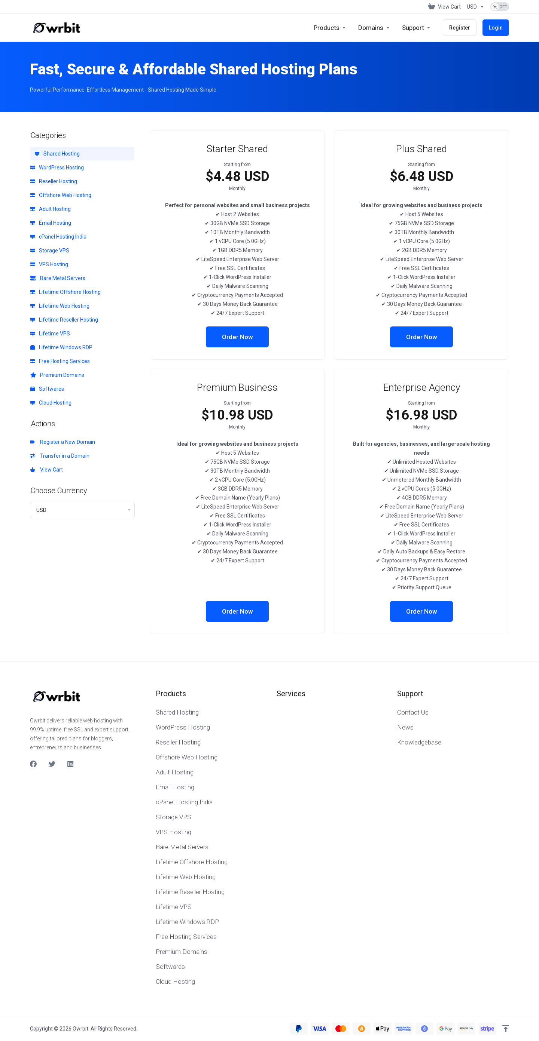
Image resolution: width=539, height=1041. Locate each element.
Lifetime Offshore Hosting (65, 292)
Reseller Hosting (53, 181)
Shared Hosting (57, 154)
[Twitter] (52, 764)
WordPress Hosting (57, 168)
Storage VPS (49, 251)
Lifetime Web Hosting (59, 306)
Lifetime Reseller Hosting (64, 320)
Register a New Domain (62, 442)
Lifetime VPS (50, 334)
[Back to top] (505, 1028)
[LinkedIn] (70, 764)
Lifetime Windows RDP (61, 347)
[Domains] (374, 28)
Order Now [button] (237, 337)
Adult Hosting (50, 209)
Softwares (47, 389)
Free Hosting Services (60, 361)
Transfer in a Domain (59, 456)
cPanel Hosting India (58, 237)
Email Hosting (50, 223)
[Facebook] (33, 764)
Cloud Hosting (50, 403)
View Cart (46, 470)
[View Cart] (444, 6)
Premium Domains (57, 375)
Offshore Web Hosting (60, 195)
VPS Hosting (49, 264)
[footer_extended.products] (330, 28)
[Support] (416, 28)
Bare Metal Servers (57, 278)
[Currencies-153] (475, 6)
